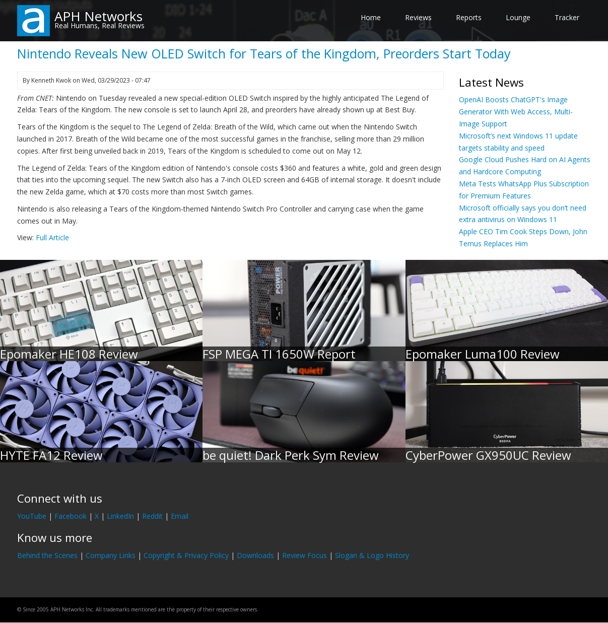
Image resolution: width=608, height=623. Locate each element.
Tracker (567, 17)
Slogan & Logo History (372, 555)
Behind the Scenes (47, 555)
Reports (469, 17)
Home (371, 17)
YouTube (31, 516)
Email (179, 516)
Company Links (111, 555)
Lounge (518, 17)
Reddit (152, 516)
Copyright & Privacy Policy (186, 555)
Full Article (52, 237)
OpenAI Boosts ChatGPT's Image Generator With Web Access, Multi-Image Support (516, 111)
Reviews (418, 17)
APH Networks (98, 16)
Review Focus (304, 555)
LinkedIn (120, 516)
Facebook (70, 516)
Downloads (255, 555)
